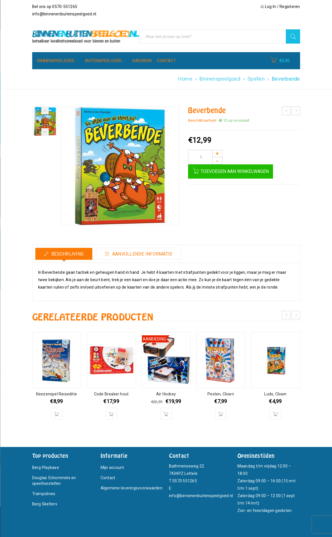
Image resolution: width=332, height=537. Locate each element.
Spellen (256, 79)
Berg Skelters (44, 504)
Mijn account (112, 467)
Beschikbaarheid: (202, 120)
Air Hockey (166, 394)
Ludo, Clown (275, 394)
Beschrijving (66, 254)
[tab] (64, 254)
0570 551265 (184, 481)
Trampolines (44, 493)
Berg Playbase (45, 467)
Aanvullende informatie (141, 254)
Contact (108, 477)
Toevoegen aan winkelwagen (235, 171)
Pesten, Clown (220, 394)
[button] (56, 413)
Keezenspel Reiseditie (56, 394)
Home (185, 79)
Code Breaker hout (111, 394)
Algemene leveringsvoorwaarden (131, 488)
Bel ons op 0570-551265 (55, 6)
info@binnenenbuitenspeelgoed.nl (64, 14)
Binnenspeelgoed (219, 79)
